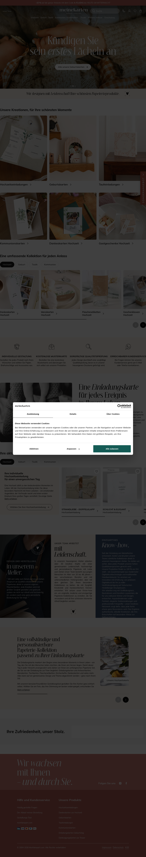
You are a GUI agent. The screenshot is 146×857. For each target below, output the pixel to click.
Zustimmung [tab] (33, 414)
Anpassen (73, 449)
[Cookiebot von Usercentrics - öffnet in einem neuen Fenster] (119, 406)
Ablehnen (33, 449)
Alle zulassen (112, 449)
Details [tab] (73, 414)
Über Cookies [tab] (113, 414)
